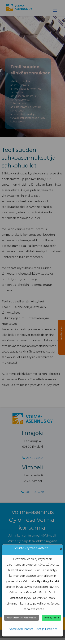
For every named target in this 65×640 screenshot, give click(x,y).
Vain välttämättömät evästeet (21, 617)
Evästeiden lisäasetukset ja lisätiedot (33, 629)
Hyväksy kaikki (51, 617)
